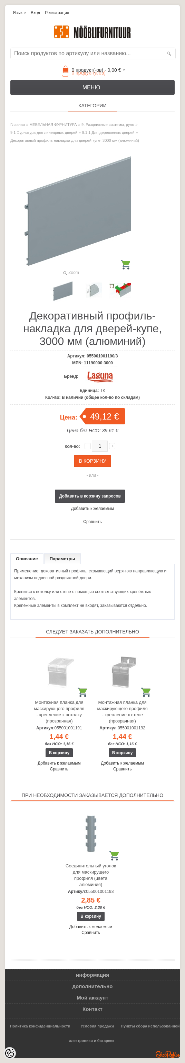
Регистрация (57, 12)
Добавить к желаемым (92, 508)
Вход (35, 12)
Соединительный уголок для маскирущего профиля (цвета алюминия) (91, 875)
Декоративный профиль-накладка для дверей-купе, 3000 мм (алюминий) (74, 140)
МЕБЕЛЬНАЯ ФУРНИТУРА (53, 124)
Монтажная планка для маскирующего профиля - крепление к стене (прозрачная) (122, 712)
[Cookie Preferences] (9, 1053)
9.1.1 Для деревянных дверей (108, 132)
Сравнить (92, 521)
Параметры (62, 558)
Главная (17, 124)
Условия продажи (97, 1026)
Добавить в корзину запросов (90, 496)
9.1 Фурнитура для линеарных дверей (43, 132)
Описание (27, 558)
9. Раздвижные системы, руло (107, 124)
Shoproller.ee (168, 1054)
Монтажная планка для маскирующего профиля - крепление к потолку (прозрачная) (59, 712)
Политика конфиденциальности (40, 1026)
